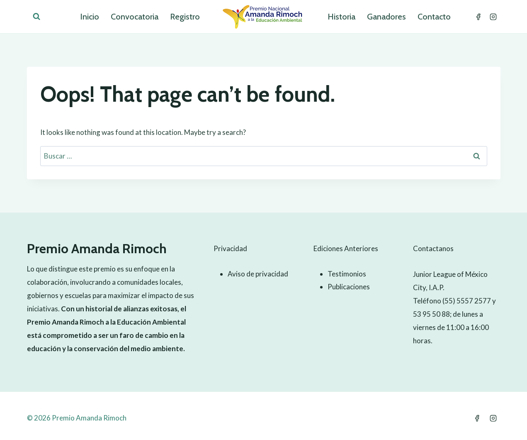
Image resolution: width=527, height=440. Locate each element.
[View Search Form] (36, 16)
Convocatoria (134, 17)
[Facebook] (478, 17)
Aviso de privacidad (258, 273)
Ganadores (386, 17)
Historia (341, 17)
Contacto (434, 17)
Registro (185, 17)
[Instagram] (493, 17)
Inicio (89, 17)
